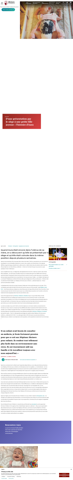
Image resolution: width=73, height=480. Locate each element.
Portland (10, 246)
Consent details (4, 478)
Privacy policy (11, 478)
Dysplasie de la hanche (24, 246)
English (3, 469)
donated (34, 404)
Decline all (64, 476)
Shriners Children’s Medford (21, 295)
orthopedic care (40, 395)
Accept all (64, 473)
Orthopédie (15, 246)
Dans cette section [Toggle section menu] (8, 9)
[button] (63, 3)
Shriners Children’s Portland (40, 311)
